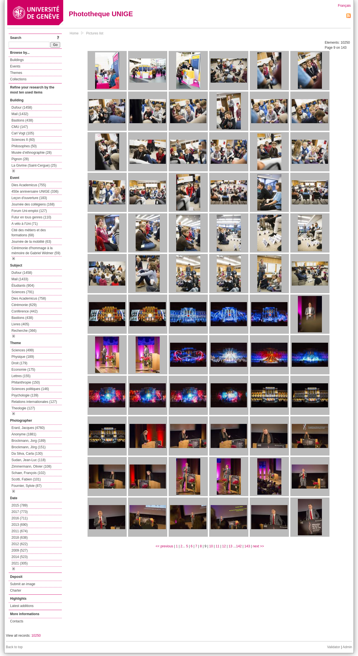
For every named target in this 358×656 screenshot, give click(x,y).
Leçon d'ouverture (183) (29, 198)
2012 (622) (19, 544)
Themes (16, 73)
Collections (18, 79)
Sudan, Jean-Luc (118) (28, 460)
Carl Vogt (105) (22, 133)
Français (344, 6)
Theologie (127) (23, 408)
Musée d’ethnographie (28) (31, 153)
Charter (15, 590)
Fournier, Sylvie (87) (26, 486)
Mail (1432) (19, 114)
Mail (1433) (19, 279)
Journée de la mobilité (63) (31, 242)
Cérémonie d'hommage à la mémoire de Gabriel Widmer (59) (35, 250)
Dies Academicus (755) (28, 185)
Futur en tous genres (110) (31, 217)
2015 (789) (19, 505)
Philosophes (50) (24, 146)
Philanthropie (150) (25, 382)
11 (217, 546)
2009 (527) (19, 550)
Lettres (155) (20, 376)
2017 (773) (19, 512)
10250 (36, 636)
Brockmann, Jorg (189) (28, 441)
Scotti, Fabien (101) (26, 479)
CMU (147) (19, 127)
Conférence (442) (24, 311)
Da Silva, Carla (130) (27, 454)
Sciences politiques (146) (30, 389)
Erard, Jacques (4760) (28, 428)
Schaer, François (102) (28, 473)
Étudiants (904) (22, 286)
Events (15, 66)
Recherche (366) (23, 331)
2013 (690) (19, 525)
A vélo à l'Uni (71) (24, 224)
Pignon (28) (20, 159)
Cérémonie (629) (24, 305)
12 (224, 546)
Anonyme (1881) (23, 434)
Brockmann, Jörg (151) (28, 447)
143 (247, 546)
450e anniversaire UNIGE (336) (34, 191)
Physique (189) (22, 357)
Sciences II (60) (23, 140)
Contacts (16, 621)
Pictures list (94, 33)
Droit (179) (19, 363)
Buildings (17, 60)
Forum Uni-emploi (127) (29, 211)
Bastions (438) (22, 120)
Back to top (14, 647)
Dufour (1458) (21, 107)
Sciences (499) (22, 350)
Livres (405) (20, 324)
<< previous (164, 546)
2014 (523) (19, 557)
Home (74, 33)
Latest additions (22, 606)
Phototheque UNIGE (101, 14)
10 (211, 546)
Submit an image (22, 584)
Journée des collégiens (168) (33, 204)
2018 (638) (19, 538)
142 (239, 546)
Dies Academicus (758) (28, 298)
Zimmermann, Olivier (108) (31, 466)
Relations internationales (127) (34, 402)
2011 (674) (19, 531)
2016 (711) (19, 518)
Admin (347, 647)
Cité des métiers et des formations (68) (28, 232)
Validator (333, 647)
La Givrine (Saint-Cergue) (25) (33, 165)
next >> (258, 546)
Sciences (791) (22, 292)
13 (230, 546)
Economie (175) (23, 370)
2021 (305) (19, 563)
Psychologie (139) (24, 395)
